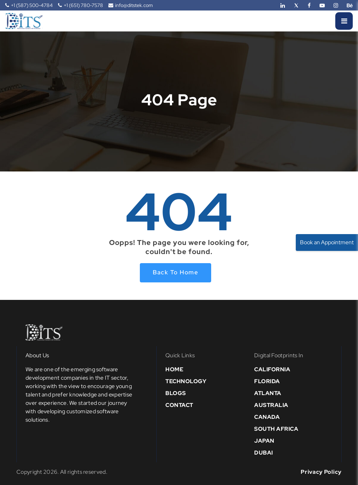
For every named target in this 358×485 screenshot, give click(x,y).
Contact (179, 405)
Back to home (175, 272)
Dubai (263, 452)
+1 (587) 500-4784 (29, 5)
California (272, 369)
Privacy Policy (321, 472)
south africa (276, 429)
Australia (271, 405)
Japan (264, 440)
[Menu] (344, 21)
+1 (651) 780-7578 (80, 5)
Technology (185, 381)
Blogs (175, 393)
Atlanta (267, 393)
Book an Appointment (327, 242)
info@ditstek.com (130, 5)
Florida (267, 381)
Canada (267, 417)
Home (174, 369)
